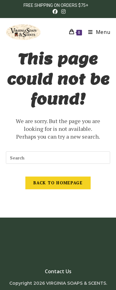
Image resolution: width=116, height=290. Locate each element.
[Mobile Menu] (97, 32)
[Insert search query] (58, 157)
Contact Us (58, 271)
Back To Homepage (58, 183)
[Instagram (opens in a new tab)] (62, 11)
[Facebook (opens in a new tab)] (55, 11)
